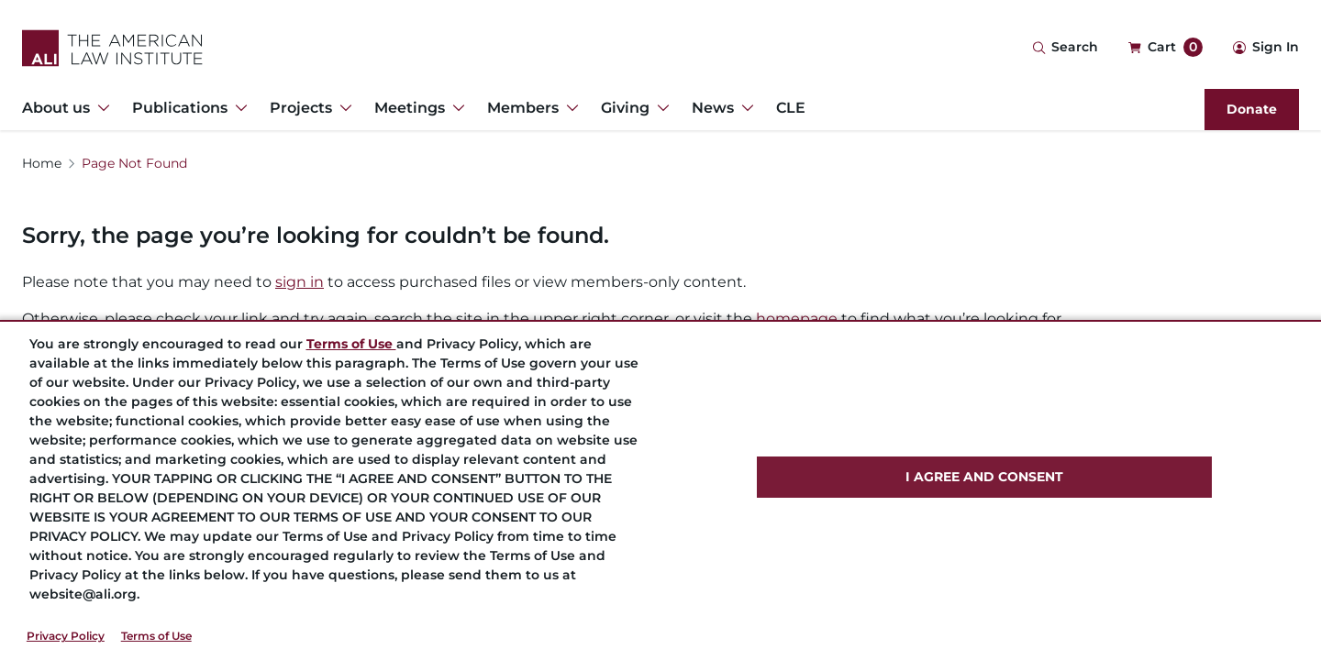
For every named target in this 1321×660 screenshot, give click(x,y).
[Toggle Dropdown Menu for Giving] (659, 108)
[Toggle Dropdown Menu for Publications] (238, 108)
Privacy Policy (66, 636)
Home (41, 163)
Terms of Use (156, 636)
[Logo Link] (112, 48)
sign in (299, 282)
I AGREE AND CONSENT (984, 476)
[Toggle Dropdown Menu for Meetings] (455, 108)
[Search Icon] (1065, 48)
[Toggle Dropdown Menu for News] (744, 108)
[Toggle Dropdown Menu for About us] (100, 108)
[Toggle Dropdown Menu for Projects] (342, 108)
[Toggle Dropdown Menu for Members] (569, 108)
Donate (1252, 109)
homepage (797, 318)
